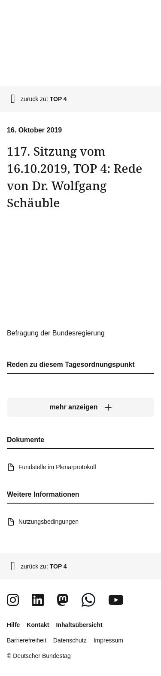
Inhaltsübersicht (79, 624)
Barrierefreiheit (26, 640)
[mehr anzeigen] (80, 407)
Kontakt (38, 624)
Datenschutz (70, 640)
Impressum (108, 640)
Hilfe (13, 624)
